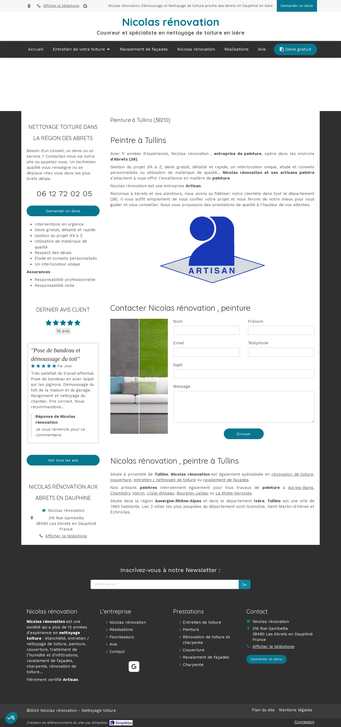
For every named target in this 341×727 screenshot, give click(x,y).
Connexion (304, 722)
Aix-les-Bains (300, 487)
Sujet (177, 364)
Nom (177, 321)
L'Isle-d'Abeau (160, 493)
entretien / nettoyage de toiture (165, 479)
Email (178, 343)
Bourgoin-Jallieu (192, 493)
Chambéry (120, 493)
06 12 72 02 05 (64, 193)
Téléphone (258, 343)
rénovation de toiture (292, 474)
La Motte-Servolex (234, 493)
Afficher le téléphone (61, 6)
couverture (120, 479)
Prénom (255, 321)
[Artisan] (212, 249)
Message (181, 386)
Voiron (138, 493)
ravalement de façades (226, 479)
